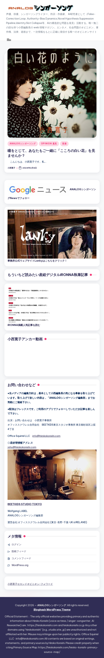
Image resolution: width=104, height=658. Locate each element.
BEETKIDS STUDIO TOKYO (25, 504)
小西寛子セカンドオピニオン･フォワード (30, 584)
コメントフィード (21, 558)
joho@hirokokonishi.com (22, 447)
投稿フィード (19, 551)
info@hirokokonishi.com (46, 436)
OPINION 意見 (49, 143)
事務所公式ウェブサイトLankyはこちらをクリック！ (37, 260)
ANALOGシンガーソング (23, 143)
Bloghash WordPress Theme (52, 609)
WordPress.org (20, 565)
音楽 (64, 143)
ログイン (16, 544)
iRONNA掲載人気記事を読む (24, 325)
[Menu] (9, 40)
